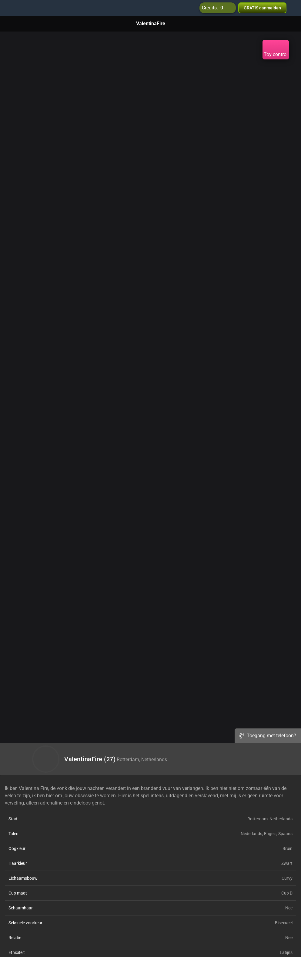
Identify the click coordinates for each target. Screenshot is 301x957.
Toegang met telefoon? (267, 735)
